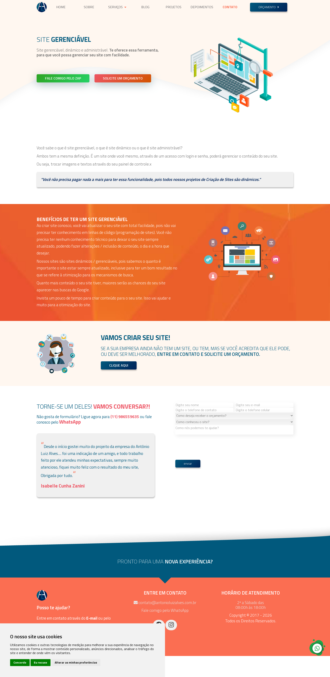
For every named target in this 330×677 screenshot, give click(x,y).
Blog (145, 6)
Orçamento (268, 7)
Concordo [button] (19, 662)
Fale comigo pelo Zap (63, 78)
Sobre (89, 6)
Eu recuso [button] (40, 662)
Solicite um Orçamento (123, 78)
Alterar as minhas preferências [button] (76, 662)
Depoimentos (201, 6)
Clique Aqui (118, 365)
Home (60, 6)
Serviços (117, 6)
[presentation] (207, 506)
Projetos (173, 6)
